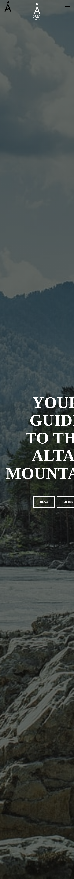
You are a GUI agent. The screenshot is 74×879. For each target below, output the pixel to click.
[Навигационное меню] (67, 6)
